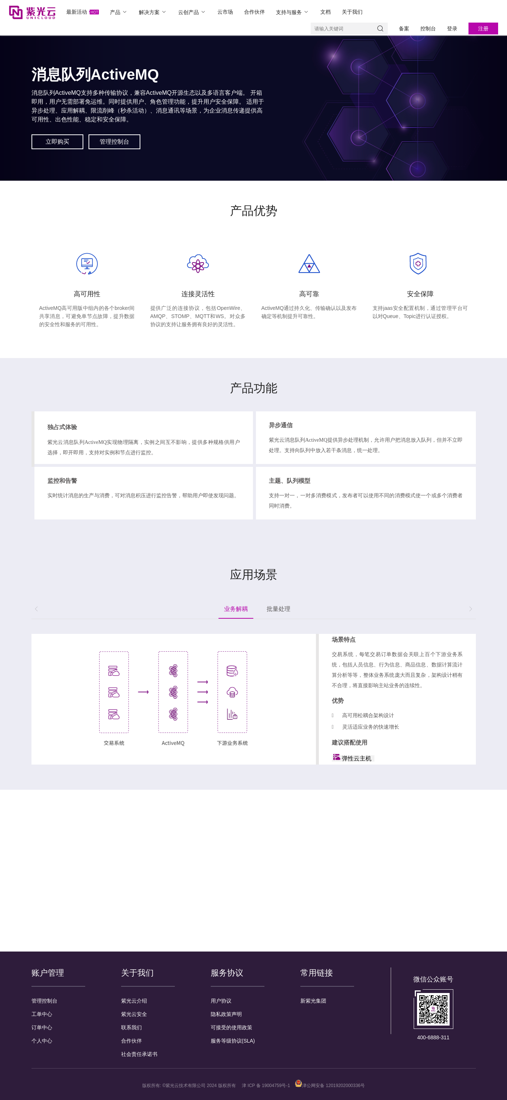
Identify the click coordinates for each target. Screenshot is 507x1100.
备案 (404, 28)
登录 (452, 28)
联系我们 (131, 1027)
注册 (483, 28)
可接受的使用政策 (231, 1027)
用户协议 (221, 1001)
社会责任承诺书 (139, 1054)
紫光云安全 (134, 1014)
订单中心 (41, 1027)
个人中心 (41, 1041)
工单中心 (41, 1014)
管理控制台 (44, 1001)
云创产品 (192, 12)
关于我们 (352, 12)
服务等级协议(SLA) (233, 1041)
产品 (119, 12)
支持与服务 (292, 12)
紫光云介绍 (134, 1001)
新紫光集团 (313, 1001)
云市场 (225, 12)
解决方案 (153, 12)
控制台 (428, 28)
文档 (325, 12)
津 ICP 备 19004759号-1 (266, 1085)
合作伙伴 (254, 12)
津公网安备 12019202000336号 (330, 1085)
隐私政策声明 (226, 1014)
